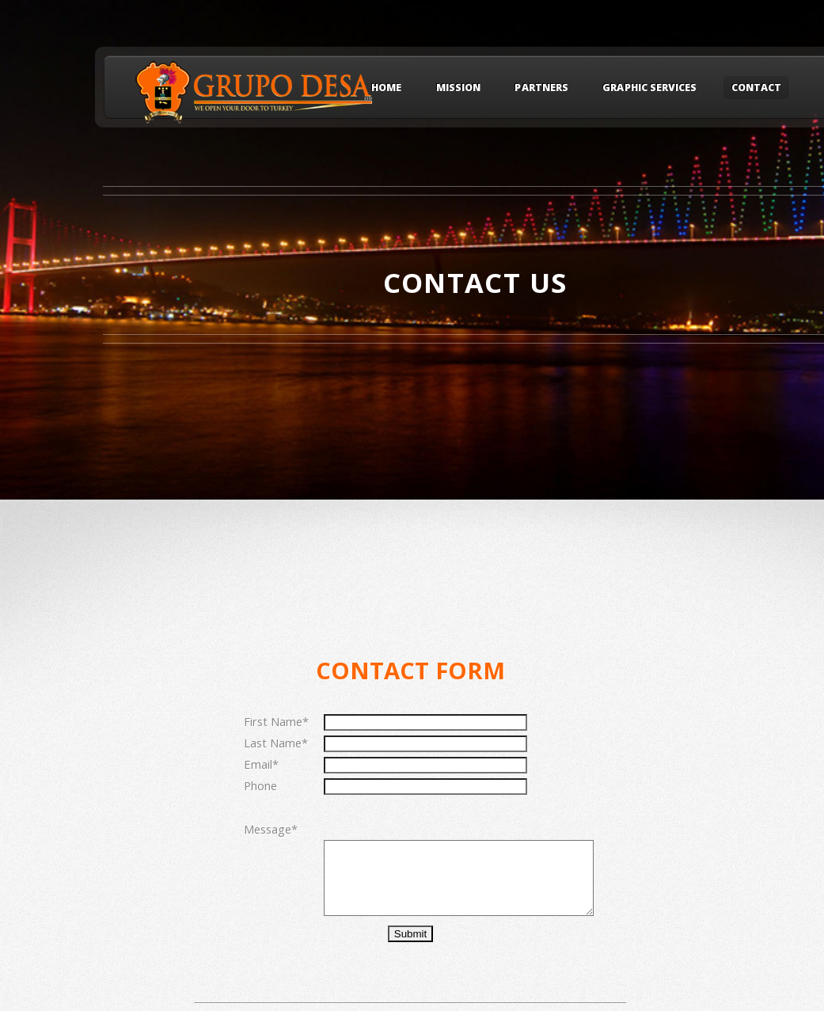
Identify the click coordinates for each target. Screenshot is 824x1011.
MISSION (458, 88)
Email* (261, 764)
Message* (271, 829)
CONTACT (756, 88)
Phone (260, 785)
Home (386, 88)
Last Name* (276, 743)
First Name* (276, 721)
